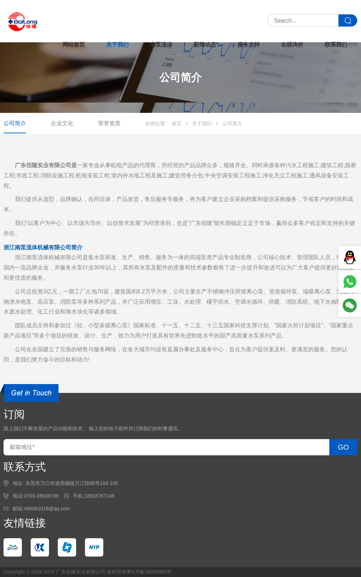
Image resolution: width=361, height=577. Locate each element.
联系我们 (336, 45)
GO (343, 447)
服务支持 (248, 45)
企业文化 (62, 123)
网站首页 (73, 45)
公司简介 (15, 123)
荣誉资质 (109, 123)
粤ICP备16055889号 (149, 572)
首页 (177, 123)
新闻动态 (205, 45)
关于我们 (117, 45)
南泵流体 (161, 45)
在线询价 (292, 45)
